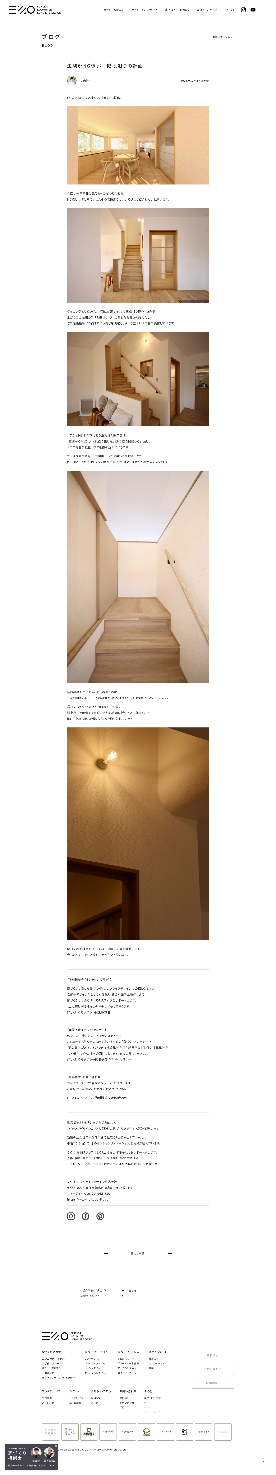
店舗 (151, 1368)
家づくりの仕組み (185, 10)
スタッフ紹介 (49, 1402)
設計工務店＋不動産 (53, 1358)
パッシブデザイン (94, 1368)
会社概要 (47, 1397)
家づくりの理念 (129, 10)
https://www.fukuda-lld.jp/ (88, 1199)
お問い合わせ (212, 1367)
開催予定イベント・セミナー (113, 1059)
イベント (231, 10)
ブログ (51, 36)
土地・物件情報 (152, 1397)
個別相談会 (103, 1012)
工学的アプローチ (52, 1363)
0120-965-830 (99, 1193)
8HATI (147, 1402)
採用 (122, 1407)
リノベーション (156, 1363)
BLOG (47, 45)
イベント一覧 (76, 1397)
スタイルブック (211, 10)
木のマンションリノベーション (110, 1143)
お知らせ (217, 36)
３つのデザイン (93, 1358)
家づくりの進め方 (126, 1368)
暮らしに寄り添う (51, 1368)
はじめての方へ (126, 1358)
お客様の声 (48, 1373)
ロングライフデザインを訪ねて (58, 1377)
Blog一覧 (138, 1253)
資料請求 (213, 1354)
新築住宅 (154, 1358)
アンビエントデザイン (96, 1373)
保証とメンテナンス (127, 1373)
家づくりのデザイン (156, 10)
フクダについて (51, 1391)
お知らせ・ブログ (101, 1391)
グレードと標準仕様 (128, 1363)
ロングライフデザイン (96, 1363)
